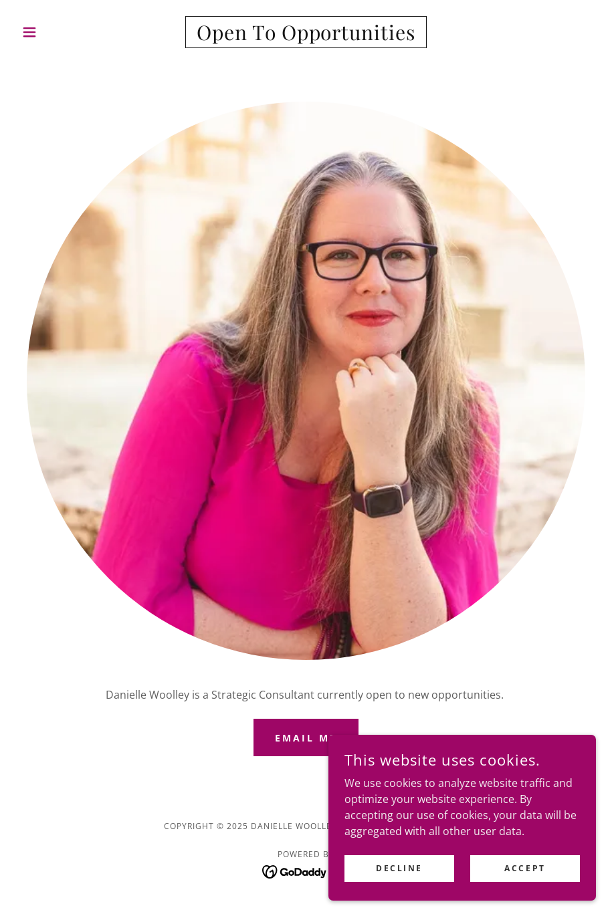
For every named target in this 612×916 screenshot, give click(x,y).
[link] (306, 36)
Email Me (306, 737)
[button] (59, 32)
